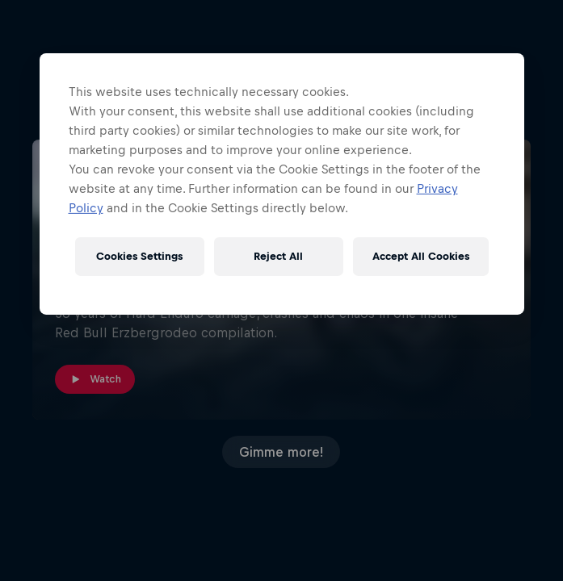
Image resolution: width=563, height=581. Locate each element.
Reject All (278, 256)
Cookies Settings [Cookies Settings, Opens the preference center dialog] (139, 256)
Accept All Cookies (420, 256)
